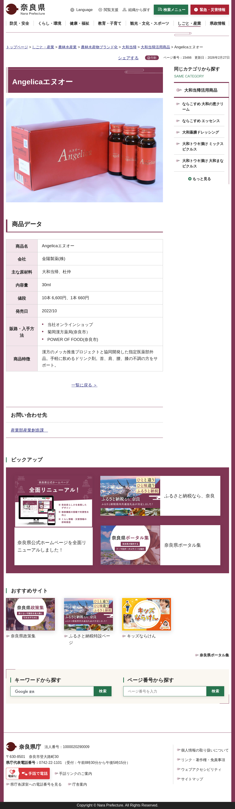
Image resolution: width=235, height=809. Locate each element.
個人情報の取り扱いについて (205, 750)
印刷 (153, 57)
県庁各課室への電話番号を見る (36, 784)
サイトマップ (192, 779)
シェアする (128, 58)
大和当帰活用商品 (155, 47)
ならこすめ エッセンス (201, 121)
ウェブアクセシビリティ (201, 769)
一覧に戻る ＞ (84, 385)
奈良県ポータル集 (214, 655)
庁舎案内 (79, 784)
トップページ (17, 47)
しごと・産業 (43, 47)
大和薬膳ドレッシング (200, 132)
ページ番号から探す (150, 680)
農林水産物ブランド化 (99, 47)
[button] (81, 9)
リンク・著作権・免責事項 (203, 760)
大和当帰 (129, 47)
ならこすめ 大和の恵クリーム (203, 106)
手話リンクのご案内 (75, 774)
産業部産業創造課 (29, 430)
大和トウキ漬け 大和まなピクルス (203, 163)
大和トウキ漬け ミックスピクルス (203, 146)
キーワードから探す (37, 680)
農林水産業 (67, 47)
